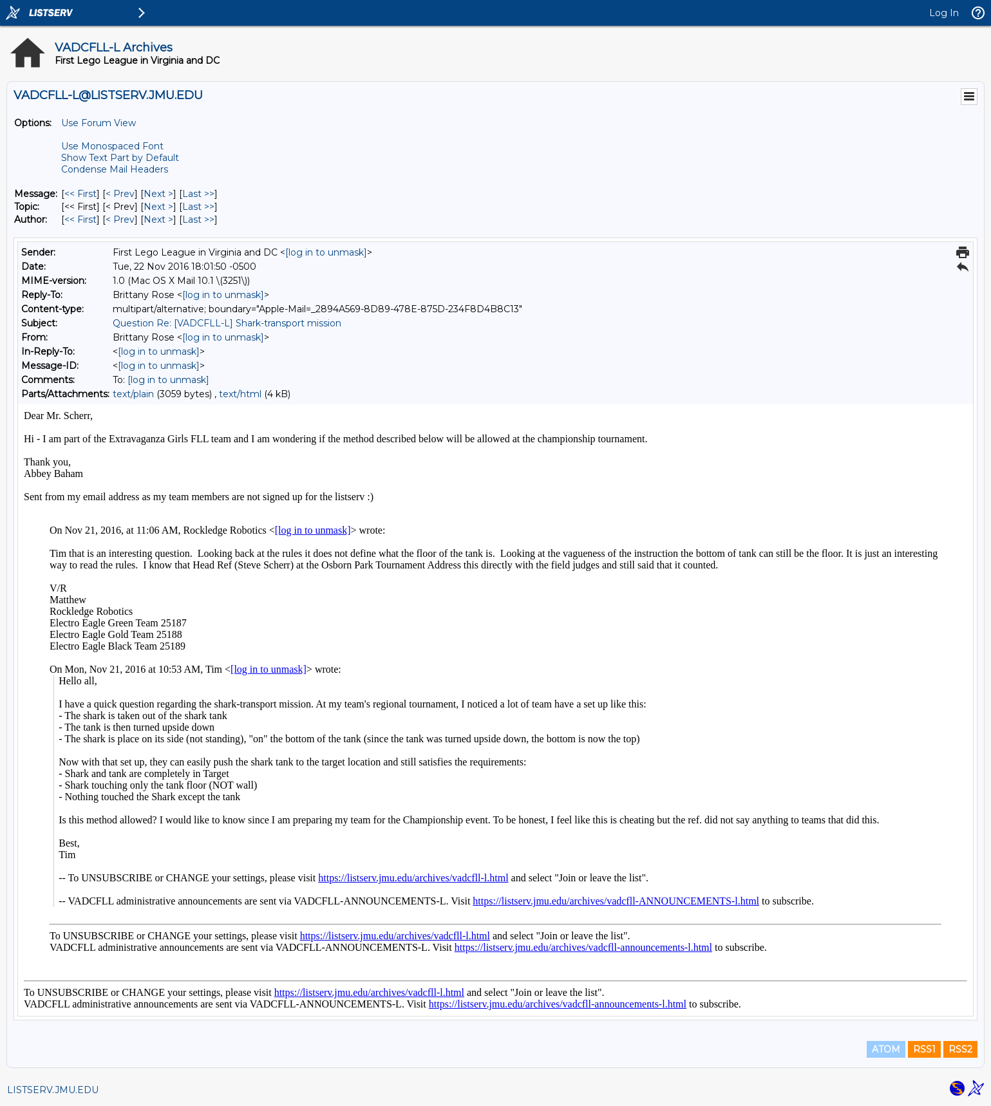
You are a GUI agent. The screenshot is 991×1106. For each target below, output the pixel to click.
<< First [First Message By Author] (80, 219)
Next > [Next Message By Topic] (158, 206)
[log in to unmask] (326, 252)
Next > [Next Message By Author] (158, 219)
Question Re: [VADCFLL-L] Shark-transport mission (227, 323)
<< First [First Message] (80, 194)
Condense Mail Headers (114, 169)
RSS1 (924, 1049)
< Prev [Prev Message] (120, 194)
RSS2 (960, 1049)
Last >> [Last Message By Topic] (198, 206)
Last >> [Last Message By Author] (198, 219)
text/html (240, 394)
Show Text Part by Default (120, 158)
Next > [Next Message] (158, 194)
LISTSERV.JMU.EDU (53, 1090)
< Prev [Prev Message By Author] (120, 219)
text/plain (133, 394)
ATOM (886, 1049)
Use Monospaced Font (112, 146)
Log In (944, 13)
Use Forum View (98, 123)
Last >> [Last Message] (198, 194)
